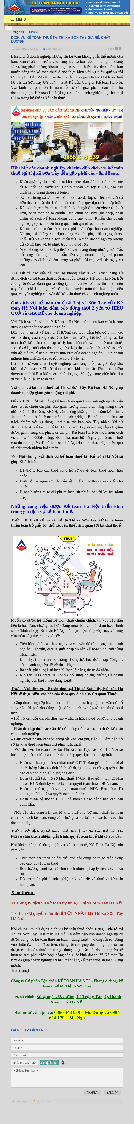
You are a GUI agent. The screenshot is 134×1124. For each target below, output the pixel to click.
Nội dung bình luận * (67, 1093)
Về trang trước (23, 1117)
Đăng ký (112, 1108)
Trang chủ (17, 32)
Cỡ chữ (110, 48)
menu (16, 19)
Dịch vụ (34, 32)
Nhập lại (92, 1108)
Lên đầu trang (43, 1117)
